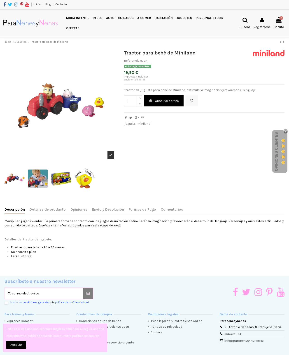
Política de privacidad (166, 327)
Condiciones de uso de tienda (100, 321)
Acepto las (49, 302)
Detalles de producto (48, 209)
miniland (144, 124)
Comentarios (172, 209)
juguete (130, 124)
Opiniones (78, 209)
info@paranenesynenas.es (244, 341)
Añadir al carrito (164, 101)
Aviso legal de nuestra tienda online (176, 321)
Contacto (61, 4)
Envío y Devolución (108, 209)
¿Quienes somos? (20, 321)
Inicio (37, 4)
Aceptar (16, 345)
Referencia (132, 61)
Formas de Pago (142, 209)
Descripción (15, 209)
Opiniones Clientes (276, 151)
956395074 (232, 334)
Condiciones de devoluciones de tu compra (104, 329)
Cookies (156, 332)
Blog (48, 4)
